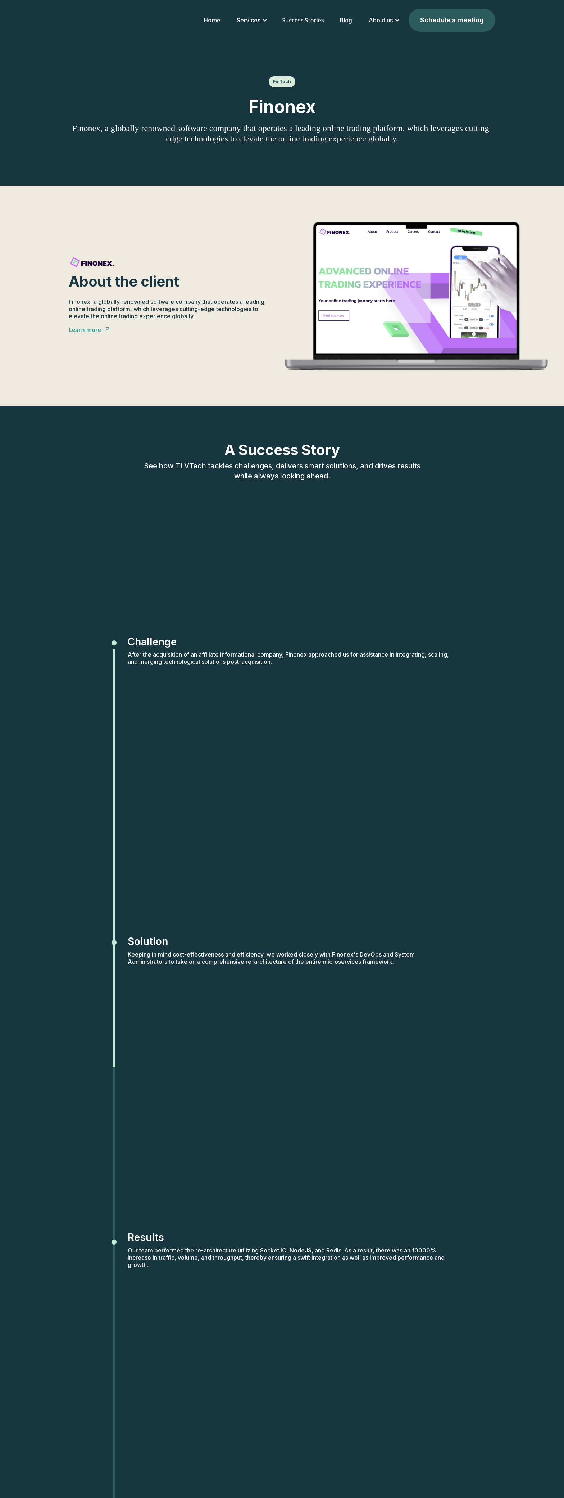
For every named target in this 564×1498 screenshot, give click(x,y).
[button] (251, 20)
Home (212, 20)
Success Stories (303, 20)
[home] (110, 20)
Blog (346, 20)
